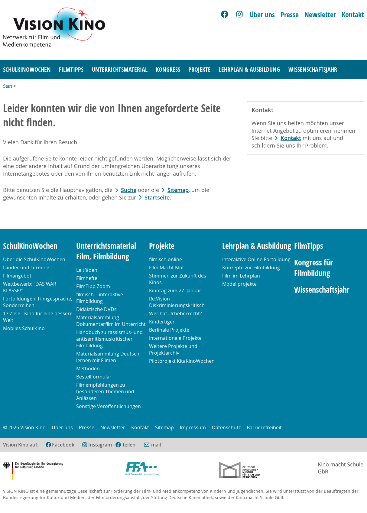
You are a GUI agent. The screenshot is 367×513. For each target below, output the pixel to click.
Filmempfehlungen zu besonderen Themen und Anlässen (105, 391)
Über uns (262, 14)
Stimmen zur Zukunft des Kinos (177, 279)
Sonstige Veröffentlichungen (108, 406)
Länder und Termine (26, 267)
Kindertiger (162, 321)
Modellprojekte (239, 284)
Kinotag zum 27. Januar (175, 290)
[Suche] (357, 69)
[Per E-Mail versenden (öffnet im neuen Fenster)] (152, 445)
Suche (128, 190)
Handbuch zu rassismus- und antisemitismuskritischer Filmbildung (109, 339)
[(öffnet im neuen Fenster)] (125, 445)
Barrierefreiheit (264, 427)
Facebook (63, 444)
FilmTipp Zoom (93, 286)
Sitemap (178, 190)
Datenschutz (226, 427)
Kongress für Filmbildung (313, 267)
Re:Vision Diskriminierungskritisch (177, 302)
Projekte (199, 69)
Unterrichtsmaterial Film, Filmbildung (106, 251)
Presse (290, 14)
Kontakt (353, 14)
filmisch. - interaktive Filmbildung (99, 297)
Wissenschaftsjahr (312, 69)
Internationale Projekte (175, 338)
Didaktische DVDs (96, 309)
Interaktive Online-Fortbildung (256, 259)
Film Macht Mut (166, 267)
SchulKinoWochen (27, 69)
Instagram (100, 444)
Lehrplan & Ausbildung (249, 69)
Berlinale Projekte (169, 329)
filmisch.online (165, 259)
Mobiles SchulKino (24, 328)
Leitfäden (86, 270)
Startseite (157, 197)
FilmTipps (71, 69)
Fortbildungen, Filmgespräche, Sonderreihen (37, 302)
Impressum (193, 427)
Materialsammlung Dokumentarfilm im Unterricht (111, 320)
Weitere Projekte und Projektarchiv (173, 349)
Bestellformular (94, 376)
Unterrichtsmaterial (120, 69)
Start (7, 86)
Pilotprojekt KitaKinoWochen (182, 361)
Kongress (168, 69)
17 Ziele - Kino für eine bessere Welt (38, 316)
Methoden (88, 368)
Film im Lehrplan (241, 275)
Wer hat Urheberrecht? (175, 313)
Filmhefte (86, 278)
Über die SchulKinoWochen (34, 259)
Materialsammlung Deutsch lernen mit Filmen (107, 357)
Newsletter (320, 14)
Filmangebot (17, 275)
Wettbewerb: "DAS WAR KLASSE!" (29, 287)
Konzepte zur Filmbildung (251, 267)
